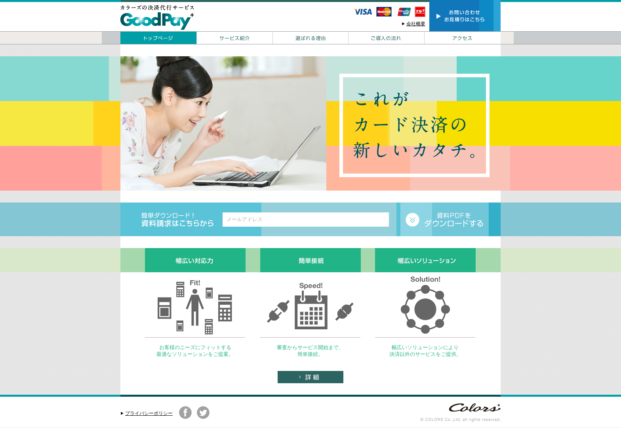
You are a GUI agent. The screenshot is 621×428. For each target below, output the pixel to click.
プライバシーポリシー (149, 413)
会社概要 (415, 24)
